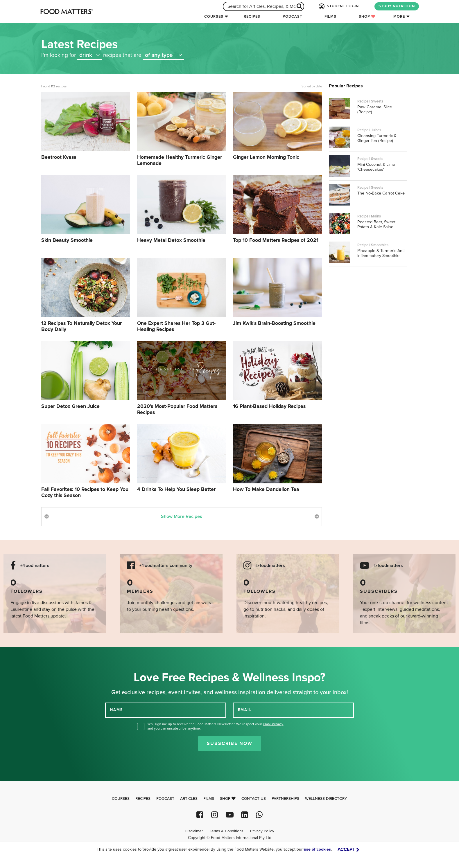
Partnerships (285, 798)
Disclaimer (194, 831)
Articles (189, 798)
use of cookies (317, 849)
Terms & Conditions (226, 831)
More (399, 16)
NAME (116, 709)
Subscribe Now (229, 743)
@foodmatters (34, 566)
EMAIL (245, 709)
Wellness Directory (326, 798)
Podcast (292, 16)
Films (330, 16)
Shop (367, 16)
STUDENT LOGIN (338, 6)
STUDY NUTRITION (397, 6)
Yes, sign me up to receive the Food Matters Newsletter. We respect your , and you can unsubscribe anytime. (215, 726)
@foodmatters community (165, 566)
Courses (213, 16)
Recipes (252, 16)
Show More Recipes (181, 516)
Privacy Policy (262, 831)
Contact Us (253, 798)
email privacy (273, 724)
